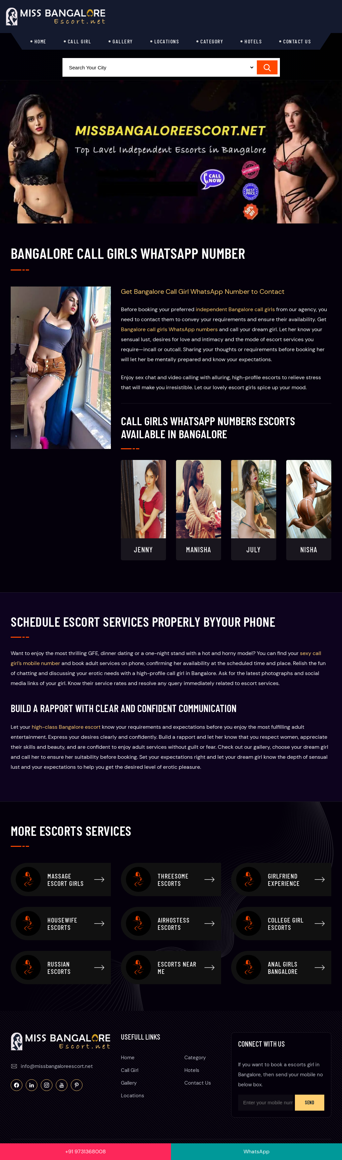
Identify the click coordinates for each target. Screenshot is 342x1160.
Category (211, 41)
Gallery (123, 41)
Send (309, 1102)
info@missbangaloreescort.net (57, 1066)
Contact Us (297, 41)
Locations (166, 41)
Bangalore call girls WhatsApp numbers (169, 329)
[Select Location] (158, 67)
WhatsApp (256, 1151)
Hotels (253, 41)
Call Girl (80, 41)
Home (40, 41)
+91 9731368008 (85, 1151)
